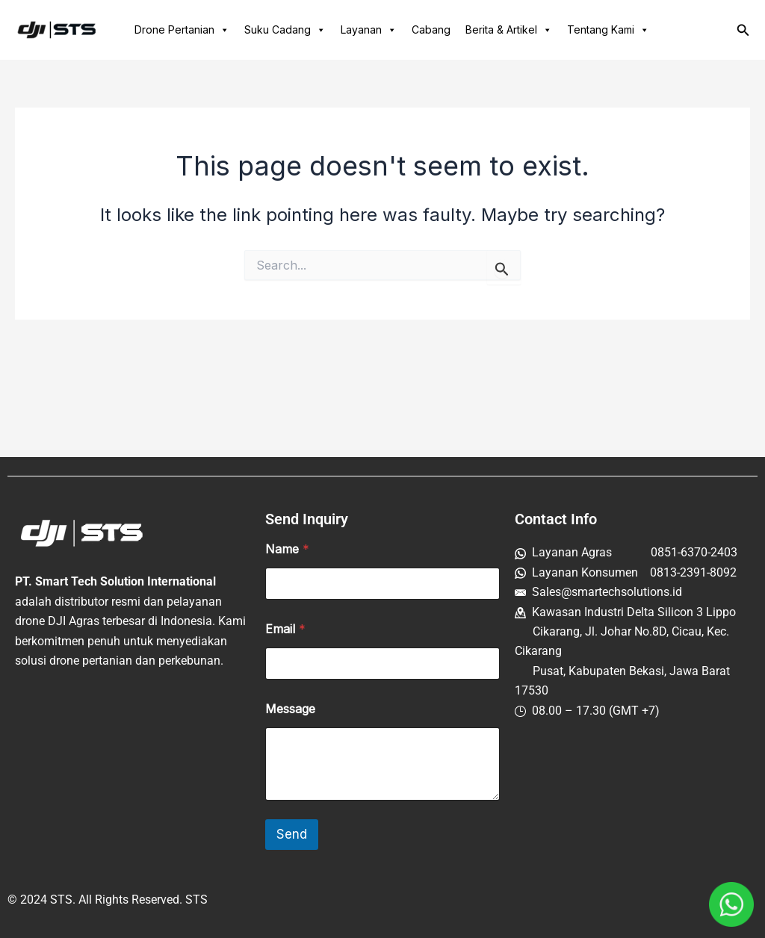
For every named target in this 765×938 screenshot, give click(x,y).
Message (290, 709)
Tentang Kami (608, 30)
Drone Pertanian (181, 30)
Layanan (369, 30)
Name (287, 549)
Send (291, 834)
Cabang (431, 29)
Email (285, 629)
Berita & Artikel (508, 30)
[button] (743, 30)
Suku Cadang (285, 30)
